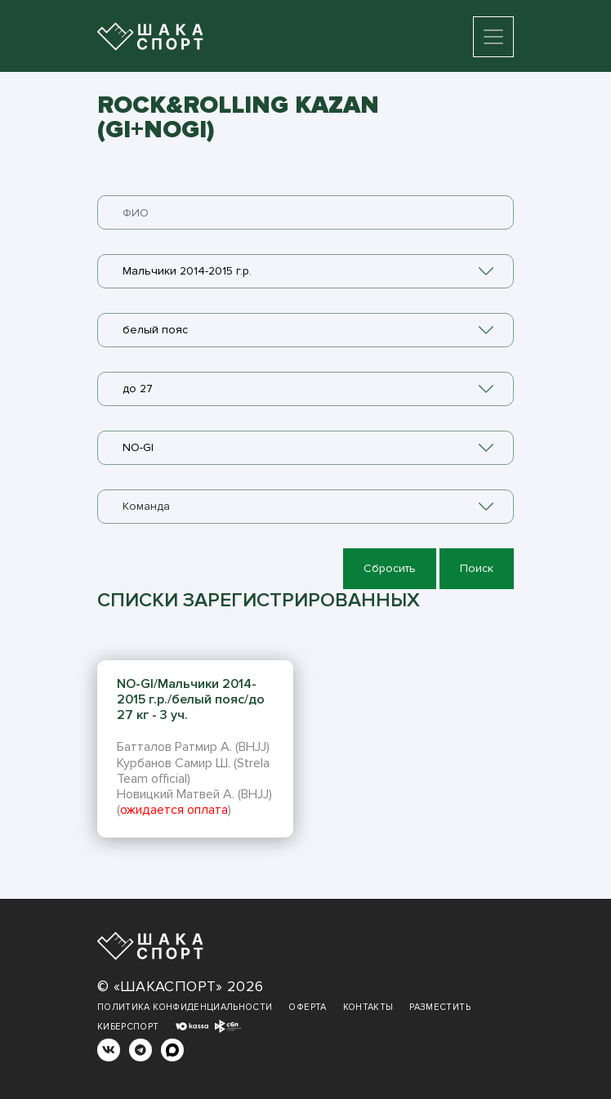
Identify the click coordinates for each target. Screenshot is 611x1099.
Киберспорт (128, 1026)
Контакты (368, 1007)
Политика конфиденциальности (184, 1007)
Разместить (440, 1007)
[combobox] (305, 271)
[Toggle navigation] (493, 36)
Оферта (307, 1007)
